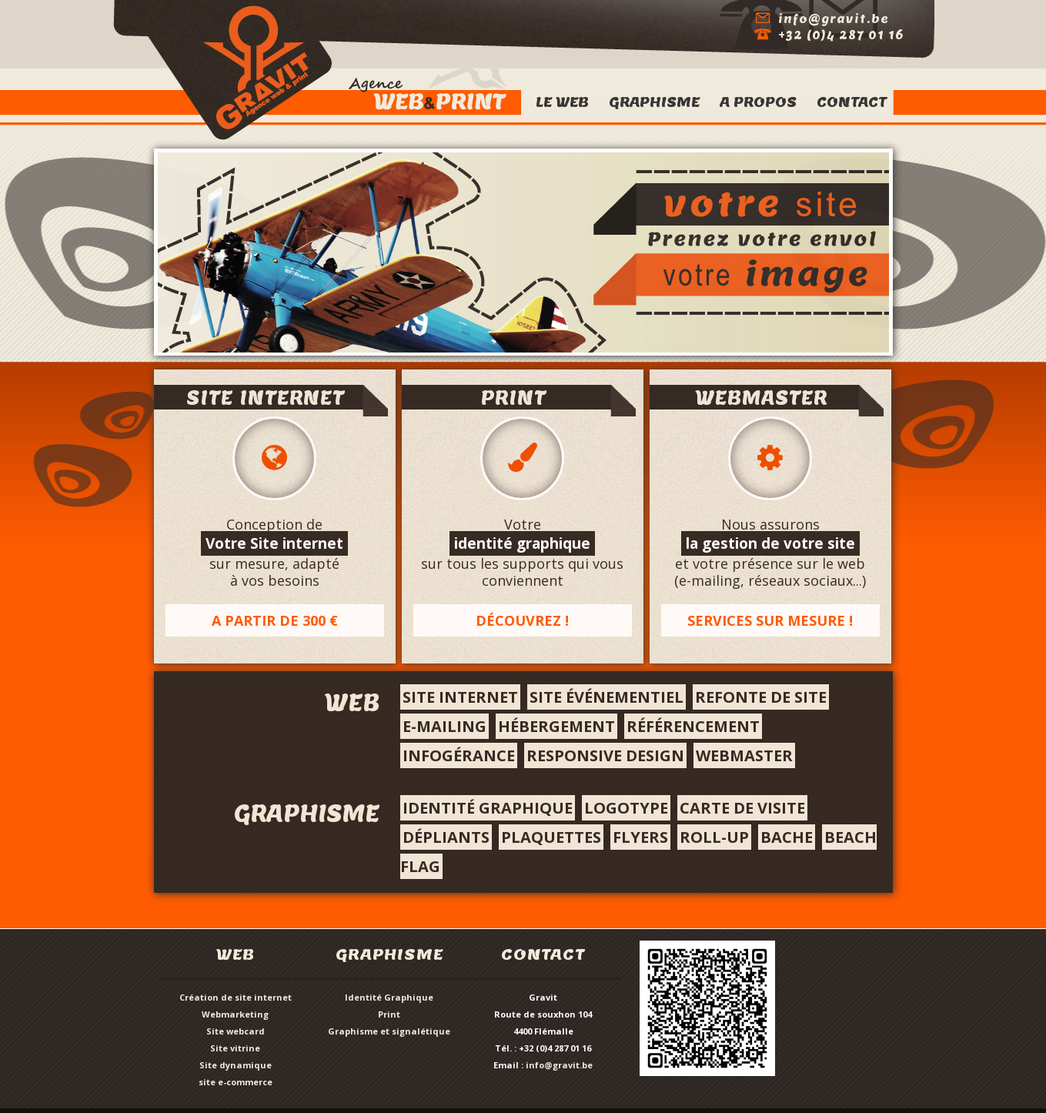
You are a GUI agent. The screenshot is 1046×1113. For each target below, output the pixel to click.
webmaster (744, 755)
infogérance (459, 755)
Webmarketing (235, 1014)
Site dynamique (235, 1065)
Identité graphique (488, 807)
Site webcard (235, 1031)
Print (389, 1014)
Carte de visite (742, 807)
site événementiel (606, 697)
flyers (640, 837)
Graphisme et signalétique (389, 1031)
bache (786, 837)
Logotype (626, 807)
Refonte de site (761, 697)
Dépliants (446, 837)
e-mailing (444, 726)
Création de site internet (235, 997)
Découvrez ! (522, 620)
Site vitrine (235, 1048)
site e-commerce (235, 1082)
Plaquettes (551, 837)
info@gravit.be (559, 1065)
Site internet (460, 697)
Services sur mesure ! (770, 620)
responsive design (605, 755)
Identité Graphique (389, 997)
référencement (693, 726)
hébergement (556, 726)
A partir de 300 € (275, 620)
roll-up (714, 837)
